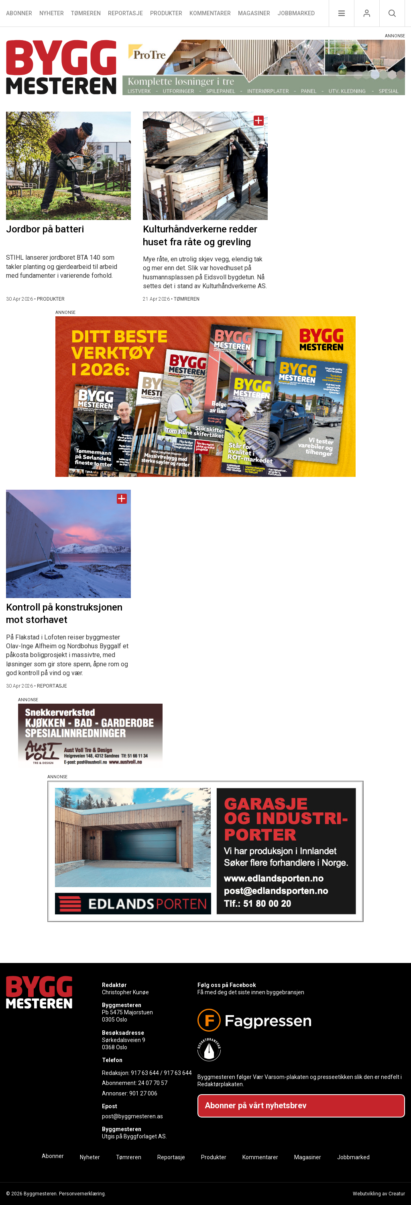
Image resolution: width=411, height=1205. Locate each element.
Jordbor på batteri (45, 229)
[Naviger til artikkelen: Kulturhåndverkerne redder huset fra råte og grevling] (205, 166)
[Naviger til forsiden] (61, 68)
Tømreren (86, 13)
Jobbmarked (296, 13)
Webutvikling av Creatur (379, 1194)
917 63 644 (145, 1073)
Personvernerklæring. (82, 1194)
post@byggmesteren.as (132, 1116)
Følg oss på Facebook (226, 985)
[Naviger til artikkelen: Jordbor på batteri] (68, 166)
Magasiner (254, 13)
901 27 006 (143, 1093)
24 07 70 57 (152, 1083)
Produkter (166, 13)
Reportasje (125, 13)
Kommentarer (210, 13)
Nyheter (51, 13)
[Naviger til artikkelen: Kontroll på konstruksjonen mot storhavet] (68, 544)
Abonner (19, 13)
